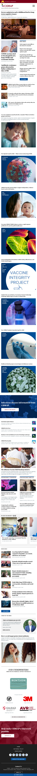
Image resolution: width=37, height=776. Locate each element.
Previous (13, 516)
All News (23, 79)
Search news (18, 751)
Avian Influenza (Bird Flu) (27, 477)
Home (18, 747)
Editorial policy (18, 749)
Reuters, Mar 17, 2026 (7, 627)
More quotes (6, 630)
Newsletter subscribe (18, 759)
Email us (18, 772)
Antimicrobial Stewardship (8, 477)
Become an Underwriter (18, 717)
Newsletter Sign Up (10, 409)
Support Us (8, 736)
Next (15, 516)
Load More (6, 611)
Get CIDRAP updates (18, 774)
